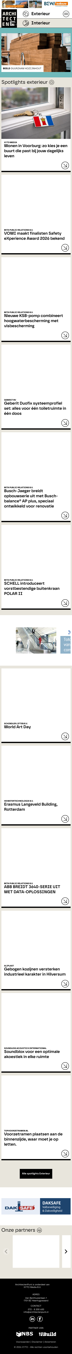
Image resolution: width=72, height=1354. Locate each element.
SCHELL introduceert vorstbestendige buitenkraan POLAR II (32, 589)
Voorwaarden (23, 1342)
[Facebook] (40, 1319)
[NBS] (24, 1334)
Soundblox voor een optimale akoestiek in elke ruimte (32, 1054)
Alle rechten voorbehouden (44, 1347)
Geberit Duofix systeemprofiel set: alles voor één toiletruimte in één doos (35, 408)
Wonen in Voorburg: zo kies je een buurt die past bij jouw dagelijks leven (35, 151)
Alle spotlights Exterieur (36, 1173)
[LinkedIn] (32, 1319)
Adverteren (50, 1342)
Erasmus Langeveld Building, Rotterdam (31, 807)
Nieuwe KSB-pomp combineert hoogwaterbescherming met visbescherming (33, 321)
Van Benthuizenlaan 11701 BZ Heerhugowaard (36, 1299)
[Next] (65, 1251)
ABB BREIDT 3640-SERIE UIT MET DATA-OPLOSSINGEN (32, 889)
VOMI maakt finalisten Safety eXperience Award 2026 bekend (34, 236)
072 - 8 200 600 (36, 1309)
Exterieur (40, 14)
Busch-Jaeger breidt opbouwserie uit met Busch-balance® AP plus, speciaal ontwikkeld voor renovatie (31, 498)
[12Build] (47, 1334)
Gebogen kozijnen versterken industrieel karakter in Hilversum (35, 971)
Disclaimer (37, 1342)
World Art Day (17, 727)
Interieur (40, 23)
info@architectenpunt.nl (36, 1312)
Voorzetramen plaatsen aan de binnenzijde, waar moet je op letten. (33, 1139)
